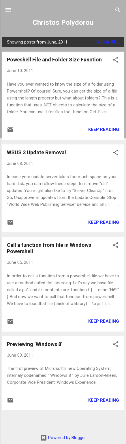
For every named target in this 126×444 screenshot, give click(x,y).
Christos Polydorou (63, 22)
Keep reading (103, 129)
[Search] (117, 10)
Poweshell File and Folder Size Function (54, 60)
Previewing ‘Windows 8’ (34, 344)
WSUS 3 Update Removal (36, 152)
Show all (107, 42)
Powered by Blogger (63, 437)
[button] (115, 60)
